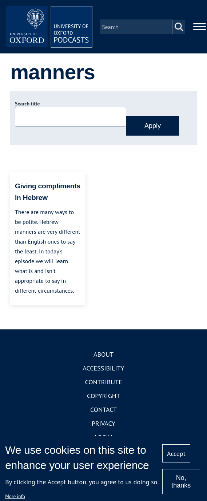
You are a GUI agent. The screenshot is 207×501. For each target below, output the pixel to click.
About (103, 354)
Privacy (103, 424)
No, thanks (181, 481)
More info (15, 496)
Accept (176, 453)
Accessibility (103, 368)
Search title (27, 104)
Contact (103, 410)
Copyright (103, 396)
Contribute (103, 382)
